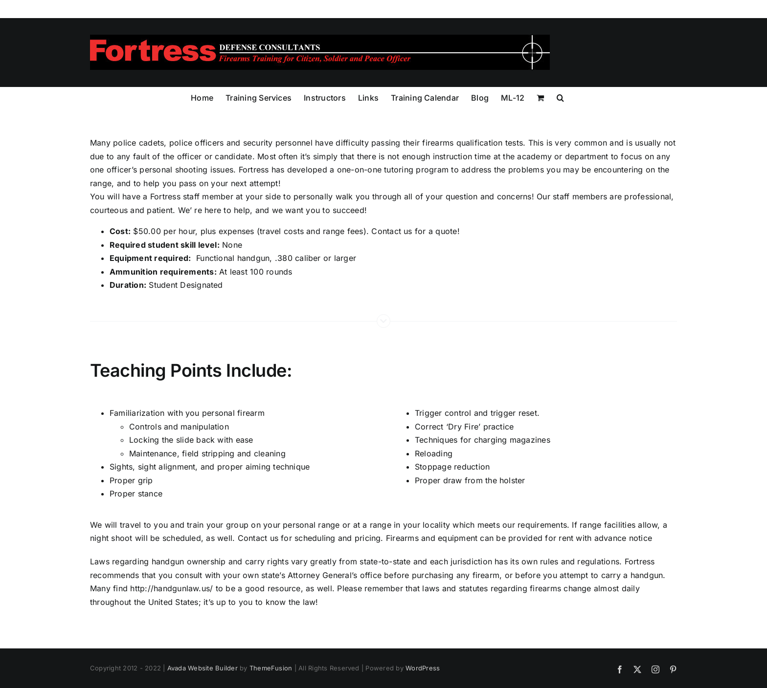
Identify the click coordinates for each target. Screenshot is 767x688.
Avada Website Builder (202, 668)
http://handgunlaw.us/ (171, 588)
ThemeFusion (271, 668)
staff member (209, 196)
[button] (560, 97)
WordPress (423, 668)
